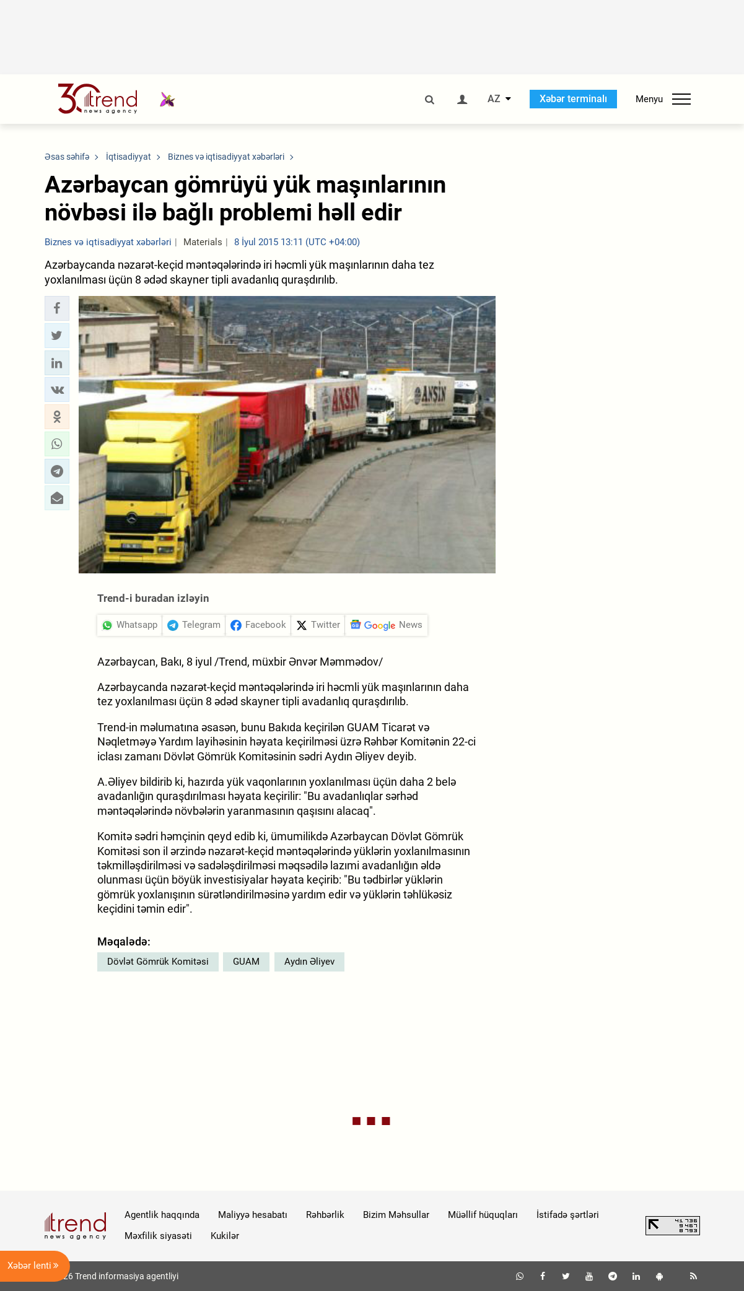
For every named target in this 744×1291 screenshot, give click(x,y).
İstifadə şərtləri (567, 1214)
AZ (494, 99)
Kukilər (225, 1235)
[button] (57, 308)
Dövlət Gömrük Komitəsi (158, 961)
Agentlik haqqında (162, 1214)
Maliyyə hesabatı (252, 1214)
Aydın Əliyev (309, 961)
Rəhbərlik (325, 1214)
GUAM (246, 961)
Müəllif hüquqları (483, 1214)
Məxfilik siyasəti (158, 1235)
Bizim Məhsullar (396, 1214)
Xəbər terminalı (573, 99)
